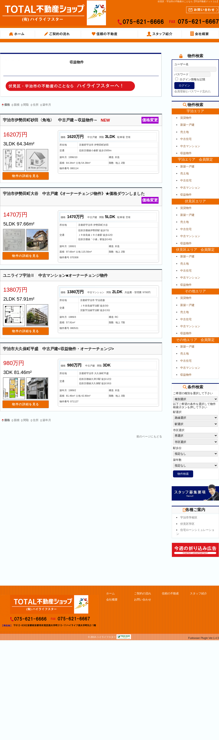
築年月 (45, 104)
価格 (5, 104)
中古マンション (190, 146)
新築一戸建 (187, 124)
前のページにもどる (149, 436)
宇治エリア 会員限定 (195, 159)
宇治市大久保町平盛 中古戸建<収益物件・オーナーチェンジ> (58, 349)
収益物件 (77, 62)
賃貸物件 (186, 117)
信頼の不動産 (109, 34)
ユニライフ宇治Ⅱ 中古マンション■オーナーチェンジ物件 (55, 275)
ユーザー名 (181, 64)
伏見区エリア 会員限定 (195, 249)
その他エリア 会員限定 (195, 340)
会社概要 (200, 34)
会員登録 (180, 91)
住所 (34, 104)
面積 (15, 104)
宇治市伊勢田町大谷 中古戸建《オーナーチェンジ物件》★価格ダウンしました (81, 194)
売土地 (184, 132)
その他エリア (195, 291)
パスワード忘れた (199, 91)
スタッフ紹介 (160, 34)
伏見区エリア (195, 201)
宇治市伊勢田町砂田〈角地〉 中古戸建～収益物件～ (81, 120)
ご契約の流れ (58, 34)
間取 (24, 104)
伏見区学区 (187, 523)
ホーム (17, 34)
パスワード (181, 74)
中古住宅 (186, 139)
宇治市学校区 (188, 517)
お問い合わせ (142, 599)
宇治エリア (195, 111)
